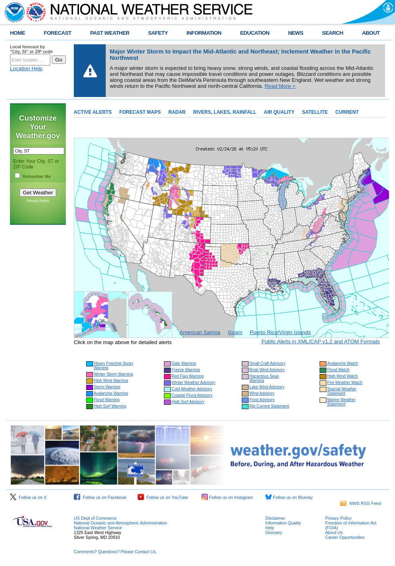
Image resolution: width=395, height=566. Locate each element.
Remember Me (37, 176)
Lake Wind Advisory (266, 387)
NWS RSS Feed (360, 503)
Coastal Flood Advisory (192, 395)
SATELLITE (315, 112)
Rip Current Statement (269, 406)
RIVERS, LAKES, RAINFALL (224, 112)
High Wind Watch (342, 376)
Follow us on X (28, 497)
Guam (235, 332)
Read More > (280, 86)
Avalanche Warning (111, 393)
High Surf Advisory (188, 402)
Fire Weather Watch (344, 382)
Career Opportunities (345, 537)
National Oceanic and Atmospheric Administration (120, 522)
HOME (17, 33)
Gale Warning (184, 363)
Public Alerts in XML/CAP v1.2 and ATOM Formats (320, 341)
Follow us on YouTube (163, 497)
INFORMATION (204, 33)
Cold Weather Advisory (192, 389)
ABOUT (371, 33)
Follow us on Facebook (100, 497)
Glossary (273, 532)
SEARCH (332, 33)
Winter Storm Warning (113, 374)
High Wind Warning (111, 380)
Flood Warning (107, 400)
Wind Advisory (262, 393)
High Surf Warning (110, 406)
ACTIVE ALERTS (93, 112)
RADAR (177, 112)
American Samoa (200, 332)
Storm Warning (107, 387)
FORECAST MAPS (140, 112)
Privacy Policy (38, 201)
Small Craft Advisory (267, 363)
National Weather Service (98, 527)
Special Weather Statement (341, 391)
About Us (334, 532)
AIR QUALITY (279, 112)
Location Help (26, 68)
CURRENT (347, 112)
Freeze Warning (186, 370)
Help (269, 527)
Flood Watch (338, 370)
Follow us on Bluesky (289, 497)
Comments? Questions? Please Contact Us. (115, 551)
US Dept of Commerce (95, 518)
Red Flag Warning (187, 376)
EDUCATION (254, 33)
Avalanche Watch (342, 363)
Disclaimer (275, 518)
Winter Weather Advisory (193, 382)
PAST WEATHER (109, 33)
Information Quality (283, 522)
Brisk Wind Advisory (266, 370)
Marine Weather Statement (341, 402)
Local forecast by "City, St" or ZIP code (31, 49)
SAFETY (158, 33)
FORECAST (57, 33)
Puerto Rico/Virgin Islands (280, 332)
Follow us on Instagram (227, 497)
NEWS (295, 33)
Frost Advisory (262, 400)
